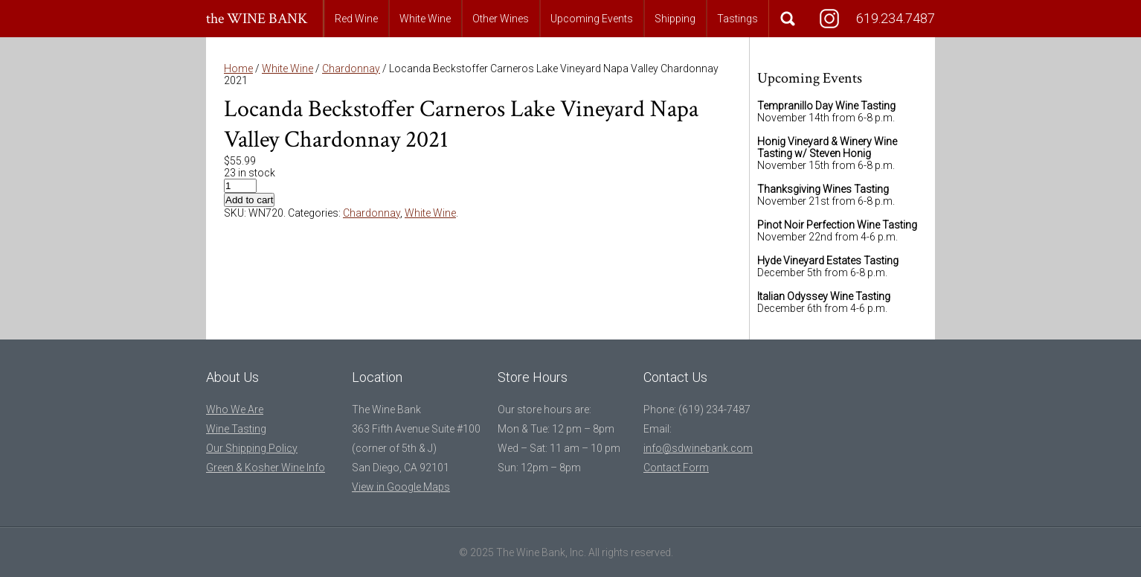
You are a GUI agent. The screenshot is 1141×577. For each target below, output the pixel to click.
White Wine (425, 19)
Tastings (737, 19)
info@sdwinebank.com (698, 448)
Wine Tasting (236, 429)
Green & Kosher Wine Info (265, 468)
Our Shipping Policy (252, 448)
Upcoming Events (591, 19)
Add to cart (249, 199)
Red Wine (356, 19)
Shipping (675, 19)
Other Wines (500, 19)
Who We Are (234, 409)
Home (238, 68)
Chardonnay (351, 68)
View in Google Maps (401, 487)
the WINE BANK (257, 18)
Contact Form (676, 468)
